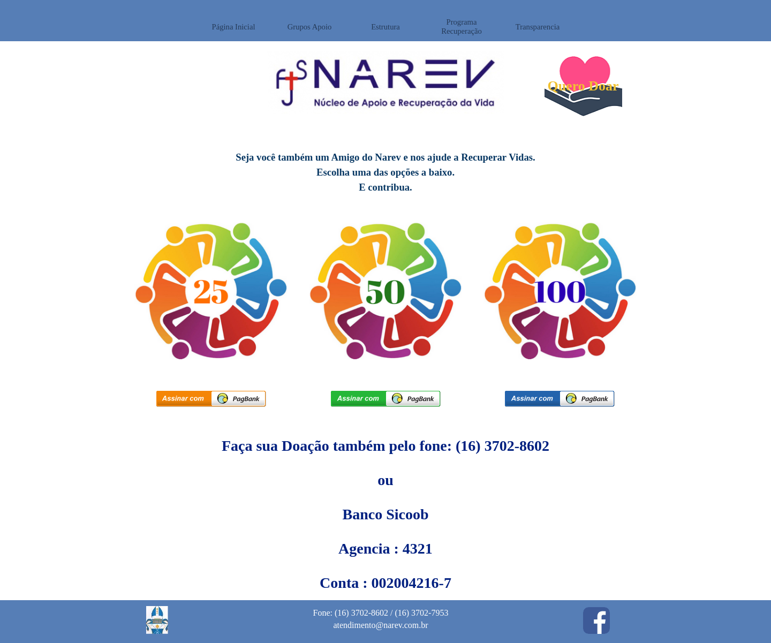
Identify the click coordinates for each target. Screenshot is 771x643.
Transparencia (538, 26)
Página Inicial (233, 26)
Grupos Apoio (310, 26)
